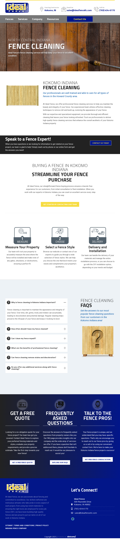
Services (22, 19)
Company (37, 19)
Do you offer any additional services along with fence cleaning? (34, 368)
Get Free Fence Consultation (97, 460)
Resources (53, 19)
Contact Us (80, 19)
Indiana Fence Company (16, 529)
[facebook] (73, 519)
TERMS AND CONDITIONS (24, 526)
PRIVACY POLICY (42, 526)
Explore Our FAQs (60, 463)
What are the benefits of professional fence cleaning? (34, 348)
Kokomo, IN (50, 10)
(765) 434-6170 (107, 10)
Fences (9, 19)
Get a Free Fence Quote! (22, 463)
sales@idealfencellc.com (79, 10)
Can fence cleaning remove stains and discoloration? (33, 357)
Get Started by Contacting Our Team (60, 204)
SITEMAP (9, 526)
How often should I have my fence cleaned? (29, 329)
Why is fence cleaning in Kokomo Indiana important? (33, 302)
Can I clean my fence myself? (23, 338)
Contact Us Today (100, 143)
